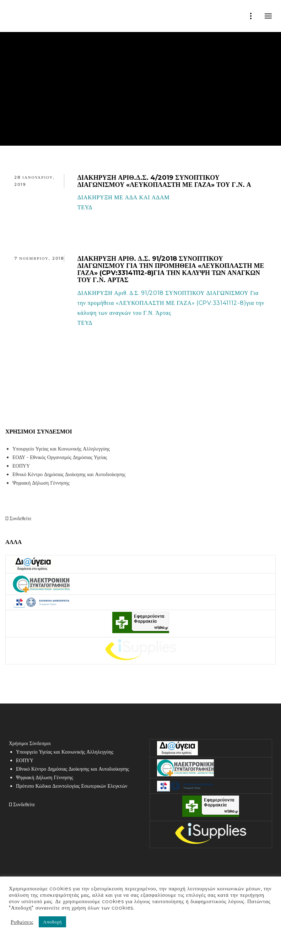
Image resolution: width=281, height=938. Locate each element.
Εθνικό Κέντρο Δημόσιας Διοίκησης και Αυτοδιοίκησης (68, 474)
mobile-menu (268, 16)
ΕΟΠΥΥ (21, 466)
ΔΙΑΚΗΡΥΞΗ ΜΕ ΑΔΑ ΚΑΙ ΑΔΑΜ (123, 197)
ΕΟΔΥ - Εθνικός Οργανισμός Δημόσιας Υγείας (59, 457)
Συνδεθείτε (18, 518)
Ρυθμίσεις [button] (22, 922)
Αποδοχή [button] (52, 921)
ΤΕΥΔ (84, 207)
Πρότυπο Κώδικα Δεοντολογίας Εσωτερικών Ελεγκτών (71, 786)
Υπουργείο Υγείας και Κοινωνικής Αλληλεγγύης (61, 449)
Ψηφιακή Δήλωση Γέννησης (41, 483)
